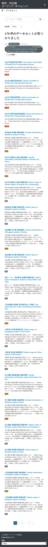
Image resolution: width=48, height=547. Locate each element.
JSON (6, 74)
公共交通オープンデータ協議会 (12, 535)
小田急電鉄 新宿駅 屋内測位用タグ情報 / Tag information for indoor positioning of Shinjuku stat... (23, 307)
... (25, 523)
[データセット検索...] (21, 19)
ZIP (6, 201)
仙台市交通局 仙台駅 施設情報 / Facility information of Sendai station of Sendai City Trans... (22, 159)
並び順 (7, 26)
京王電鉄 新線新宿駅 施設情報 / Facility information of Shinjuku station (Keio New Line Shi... (23, 377)
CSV (6, 151)
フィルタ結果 (10, 55)
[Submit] (40, 19)
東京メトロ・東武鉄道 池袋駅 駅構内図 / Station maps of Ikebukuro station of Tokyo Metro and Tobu (23, 280)
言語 (3, 540)
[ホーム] (2, 11)
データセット (11, 11)
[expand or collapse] (44, 5)
